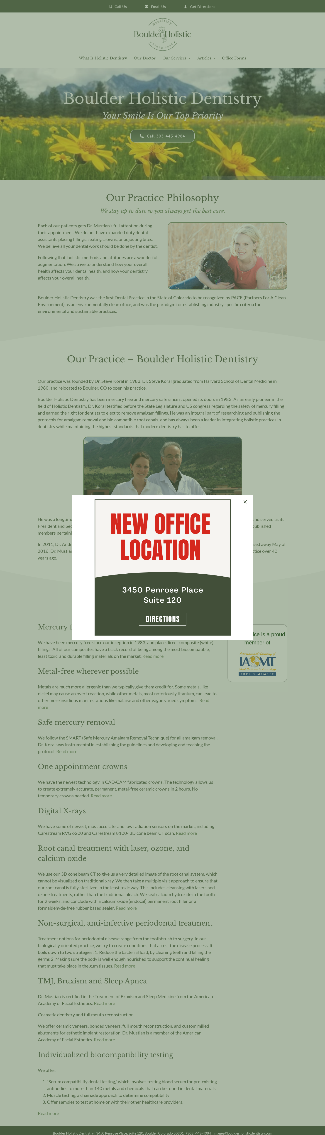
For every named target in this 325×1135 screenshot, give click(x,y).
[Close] (245, 501)
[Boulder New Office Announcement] (163, 501)
